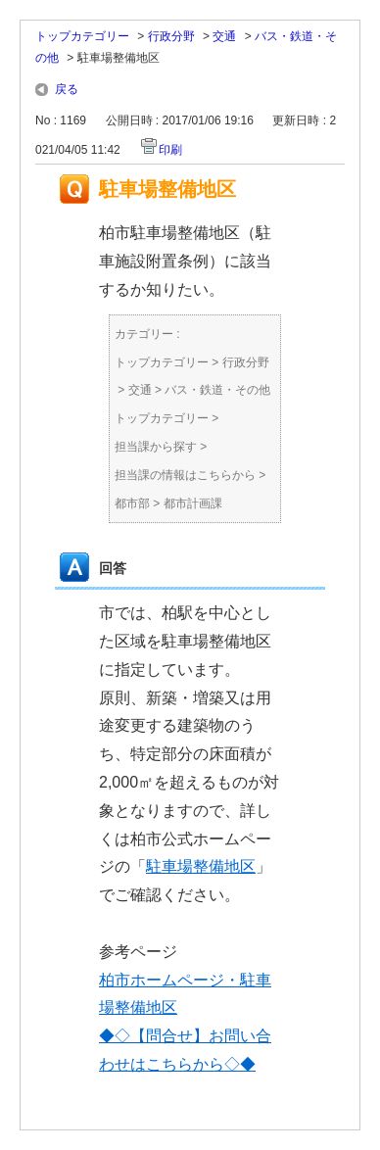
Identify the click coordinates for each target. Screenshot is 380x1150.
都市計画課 (193, 503)
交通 (224, 36)
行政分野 (171, 36)
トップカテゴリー (82, 36)
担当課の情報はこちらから (185, 475)
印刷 (170, 150)
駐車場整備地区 (201, 866)
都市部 (132, 503)
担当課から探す (156, 447)
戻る (66, 89)
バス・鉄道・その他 (217, 390)
